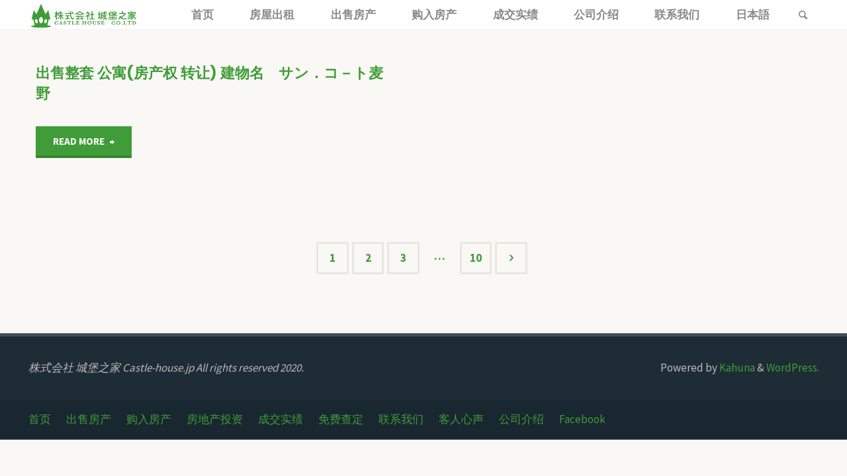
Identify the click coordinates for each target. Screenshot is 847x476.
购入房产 (148, 419)
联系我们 (401, 419)
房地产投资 (215, 419)
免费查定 (340, 419)
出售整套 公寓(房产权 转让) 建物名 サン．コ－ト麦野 (209, 83)
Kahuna (736, 367)
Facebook (582, 419)
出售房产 (88, 419)
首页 (39, 419)
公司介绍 (521, 419)
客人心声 (461, 419)
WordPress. (792, 367)
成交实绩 (280, 419)
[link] (803, 15)
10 (476, 258)
